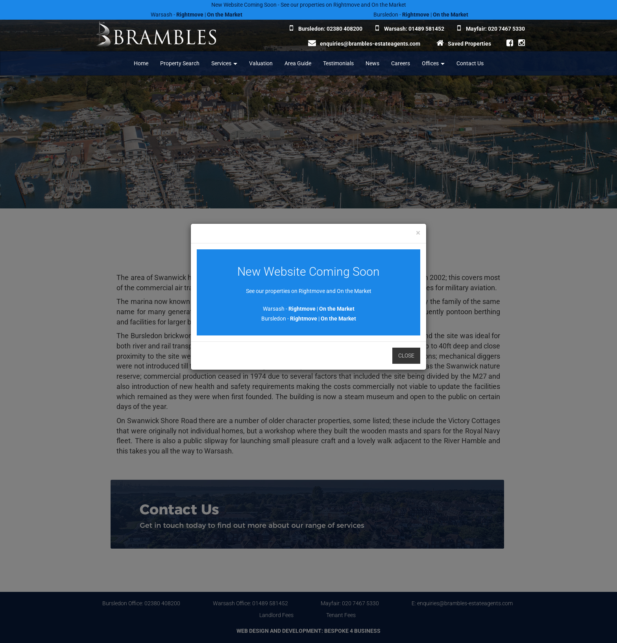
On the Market (337, 309)
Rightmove (302, 309)
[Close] (418, 233)
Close (406, 355)
